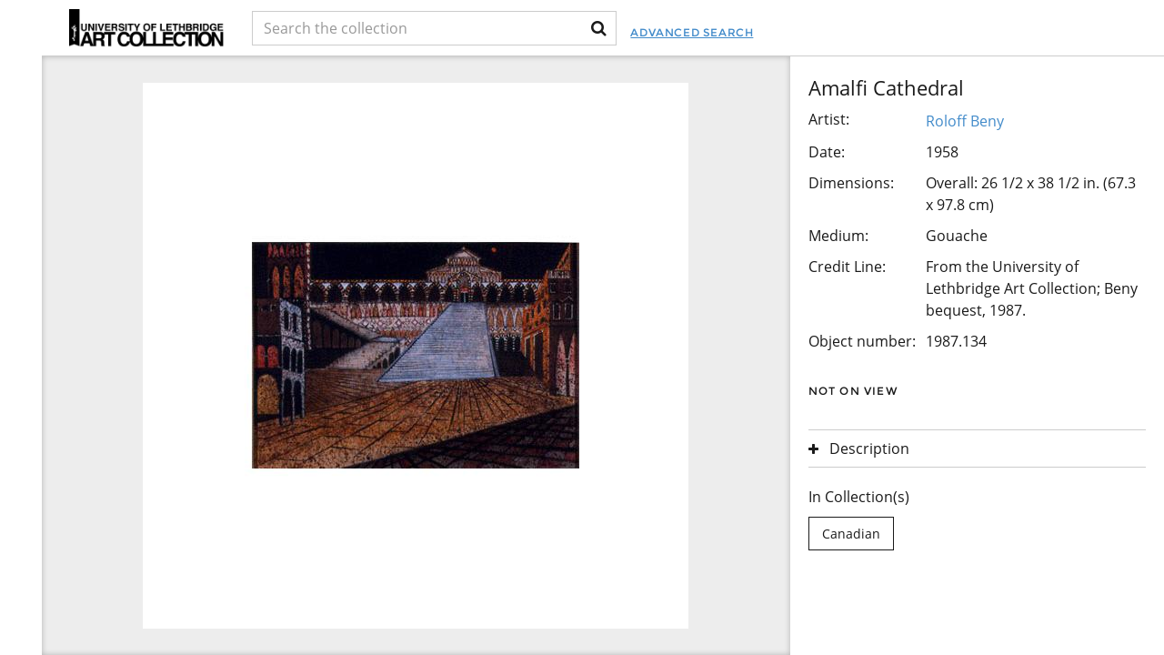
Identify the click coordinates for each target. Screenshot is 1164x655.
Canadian (851, 533)
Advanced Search (691, 32)
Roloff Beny (965, 121)
